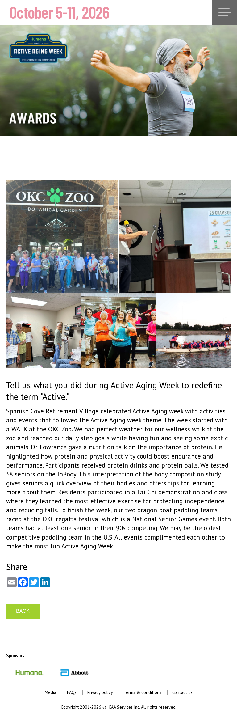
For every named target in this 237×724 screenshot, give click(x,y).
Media (50, 692)
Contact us (182, 692)
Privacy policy (100, 692)
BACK (23, 611)
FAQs (72, 692)
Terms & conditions (142, 692)
